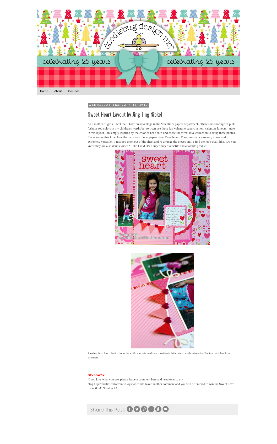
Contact (73, 91)
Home (44, 91)
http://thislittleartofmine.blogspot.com (118, 384)
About (58, 91)
